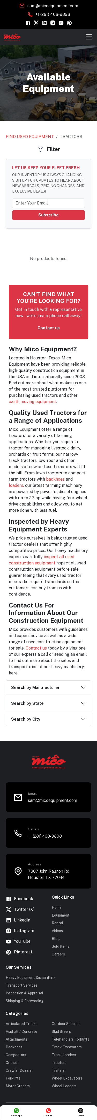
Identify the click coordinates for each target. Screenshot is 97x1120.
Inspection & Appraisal (24, 993)
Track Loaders (64, 1055)
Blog (56, 939)
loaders (16, 485)
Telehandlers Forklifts (70, 1039)
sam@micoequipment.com (52, 5)
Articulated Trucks (22, 1024)
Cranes (12, 1063)
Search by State (27, 703)
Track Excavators (67, 1047)
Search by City (25, 719)
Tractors (59, 1063)
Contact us (49, 327)
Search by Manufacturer (35, 687)
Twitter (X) (20, 909)
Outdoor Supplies (66, 1024)
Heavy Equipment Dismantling (31, 977)
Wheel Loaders (64, 1086)
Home (57, 907)
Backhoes (14, 1047)
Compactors (16, 1055)
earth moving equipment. (33, 401)
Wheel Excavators (67, 1078)
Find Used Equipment (30, 136)
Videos (57, 931)
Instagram (20, 931)
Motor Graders (18, 1086)
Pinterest (19, 952)
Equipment (61, 915)
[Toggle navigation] (89, 37)
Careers (58, 954)
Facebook (19, 899)
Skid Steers (61, 1031)
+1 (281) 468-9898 (52, 14)
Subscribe (48, 215)
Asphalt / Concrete (21, 1031)
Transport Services (22, 985)
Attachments (16, 1039)
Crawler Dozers (19, 1070)
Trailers (58, 1070)
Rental (57, 923)
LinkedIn (18, 920)
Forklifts (13, 1078)
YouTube (18, 941)
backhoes (56, 479)
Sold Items (60, 946)
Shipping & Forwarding (24, 1001)
